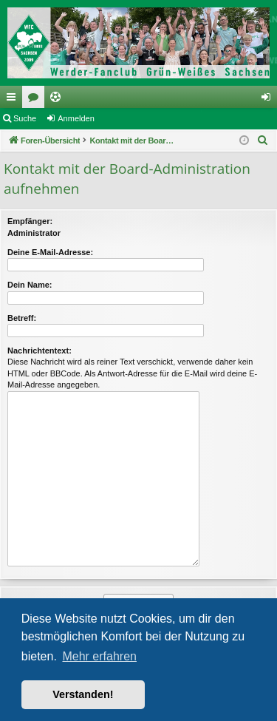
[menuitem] (263, 140)
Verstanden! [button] (82, 694)
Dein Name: (29, 284)
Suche (24, 118)
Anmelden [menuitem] (269, 100)
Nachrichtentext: (39, 350)
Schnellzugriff (14, 100)
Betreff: (21, 318)
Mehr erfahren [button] (99, 656)
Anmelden (76, 118)
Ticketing (58, 100)
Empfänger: (29, 221)
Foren (36, 100)
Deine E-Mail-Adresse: (50, 252)
